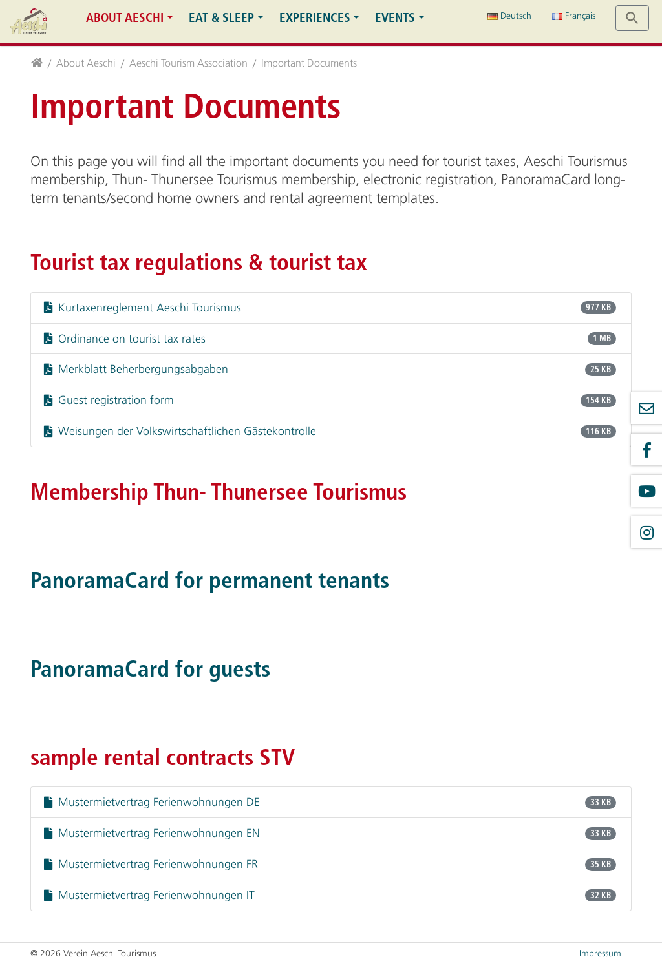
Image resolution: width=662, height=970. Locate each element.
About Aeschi (125, 17)
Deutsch (509, 15)
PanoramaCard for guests (150, 668)
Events (395, 17)
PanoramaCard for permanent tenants (209, 580)
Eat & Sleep (221, 17)
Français (573, 15)
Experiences (314, 17)
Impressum (600, 953)
